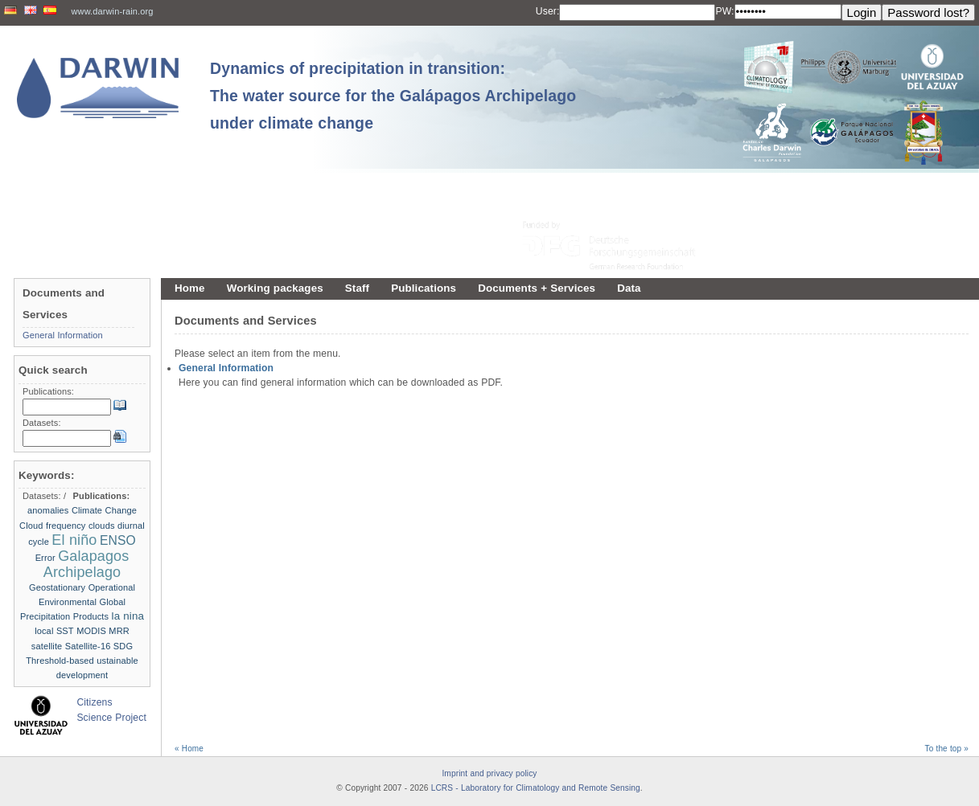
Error (45, 558)
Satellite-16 (88, 646)
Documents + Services (536, 288)
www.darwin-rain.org (113, 11)
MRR (119, 631)
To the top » (947, 748)
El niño (74, 540)
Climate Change (104, 510)
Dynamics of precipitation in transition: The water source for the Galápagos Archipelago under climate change (393, 95)
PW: (724, 11)
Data (628, 288)
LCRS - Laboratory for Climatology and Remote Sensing (535, 787)
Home (190, 288)
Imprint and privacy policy (489, 773)
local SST (54, 631)
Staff (357, 288)
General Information (226, 368)
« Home (189, 748)
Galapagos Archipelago (86, 564)
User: (548, 11)
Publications (423, 288)
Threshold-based (60, 660)
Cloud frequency (52, 525)
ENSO (118, 540)
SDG (123, 646)
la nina (128, 616)
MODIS (91, 631)
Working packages (275, 288)
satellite (47, 646)
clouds (101, 525)
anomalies (47, 510)
